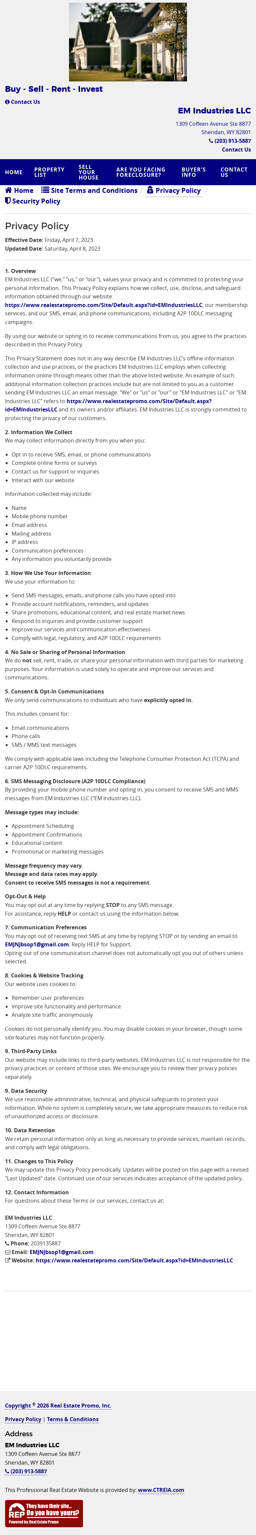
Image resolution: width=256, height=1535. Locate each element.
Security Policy (32, 201)
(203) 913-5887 (230, 140)
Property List (49, 172)
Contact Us (22, 101)
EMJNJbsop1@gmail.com (37, 944)
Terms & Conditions (73, 1419)
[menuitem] (14, 172)
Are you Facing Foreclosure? (141, 172)
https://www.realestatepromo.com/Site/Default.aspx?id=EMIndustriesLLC (103, 305)
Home (14, 172)
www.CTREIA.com (161, 1490)
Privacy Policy (174, 190)
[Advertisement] (128, 1344)
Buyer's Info (194, 172)
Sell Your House (89, 172)
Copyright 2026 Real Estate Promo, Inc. (58, 1405)
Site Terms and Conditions (89, 190)
